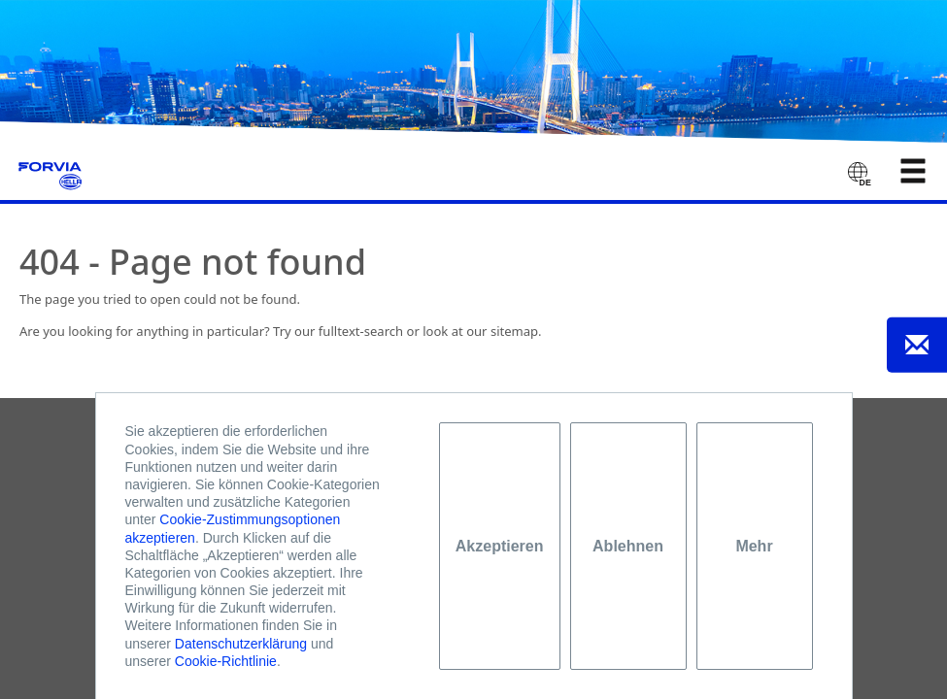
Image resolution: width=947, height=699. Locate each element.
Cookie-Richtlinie (226, 661)
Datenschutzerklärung (241, 643)
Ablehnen (627, 546)
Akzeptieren (500, 546)
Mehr (753, 546)
